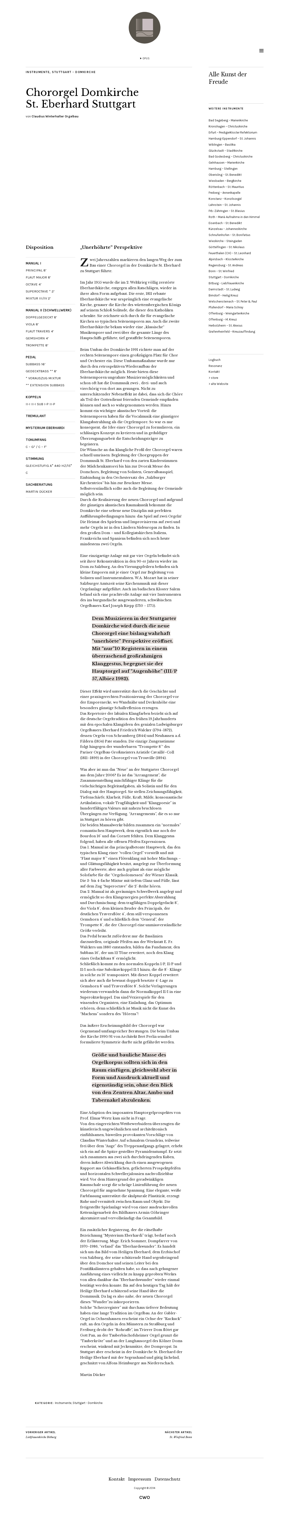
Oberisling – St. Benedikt (225, 174)
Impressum (139, 1479)
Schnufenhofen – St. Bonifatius (229, 235)
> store (213, 378)
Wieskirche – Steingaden (225, 241)
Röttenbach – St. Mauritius (226, 187)
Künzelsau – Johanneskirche (228, 229)
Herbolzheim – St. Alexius (226, 325)
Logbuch (215, 360)
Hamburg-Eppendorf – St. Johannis (232, 138)
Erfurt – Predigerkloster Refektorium (233, 132)
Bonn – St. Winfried (221, 271)
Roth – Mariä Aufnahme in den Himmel (234, 217)
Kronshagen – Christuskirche (228, 126)
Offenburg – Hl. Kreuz (223, 319)
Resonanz (215, 366)
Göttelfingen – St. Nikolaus (227, 247)
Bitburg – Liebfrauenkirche (226, 283)
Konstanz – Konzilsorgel (225, 198)
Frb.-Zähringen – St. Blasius (227, 211)
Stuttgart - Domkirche (75, 72)
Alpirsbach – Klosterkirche (226, 259)
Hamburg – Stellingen (223, 168)
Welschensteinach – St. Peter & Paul (233, 301)
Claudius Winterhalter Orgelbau (55, 116)
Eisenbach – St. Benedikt (225, 223)
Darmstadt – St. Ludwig (224, 289)
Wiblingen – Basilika (222, 144)
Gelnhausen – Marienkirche (226, 162)
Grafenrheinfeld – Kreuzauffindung (232, 331)
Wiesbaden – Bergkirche (225, 181)
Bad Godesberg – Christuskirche (231, 156)
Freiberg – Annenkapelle (224, 192)
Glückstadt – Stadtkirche (226, 150)
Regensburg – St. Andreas (226, 265)
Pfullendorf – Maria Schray (226, 307)
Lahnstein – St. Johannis (225, 205)
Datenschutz (167, 1479)
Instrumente (38, 72)
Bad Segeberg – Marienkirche (228, 120)
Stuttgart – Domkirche (224, 277)
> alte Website (218, 384)
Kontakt (214, 371)
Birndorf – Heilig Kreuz (223, 295)
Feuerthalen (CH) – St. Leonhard (230, 253)
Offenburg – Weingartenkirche (229, 313)
